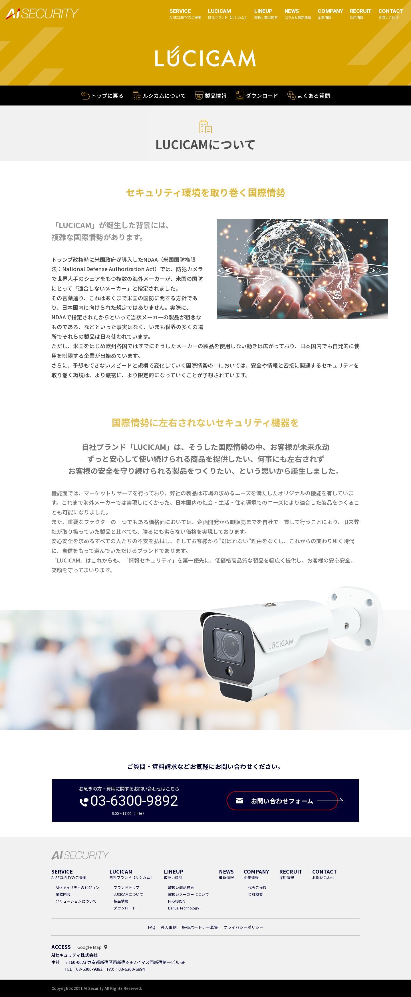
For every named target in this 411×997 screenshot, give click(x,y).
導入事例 (169, 927)
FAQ (151, 927)
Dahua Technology (183, 908)
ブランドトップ (127, 887)
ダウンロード (262, 96)
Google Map (89, 947)
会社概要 (255, 894)
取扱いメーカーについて (188, 894)
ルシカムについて (164, 96)
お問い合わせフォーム (294, 800)
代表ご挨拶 (257, 887)
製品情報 (216, 96)
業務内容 (63, 894)
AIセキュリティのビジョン (77, 887)
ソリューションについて (76, 901)
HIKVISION (176, 901)
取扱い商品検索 (181, 887)
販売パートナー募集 (200, 927)
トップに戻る (107, 95)
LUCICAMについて (128, 894)
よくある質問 (313, 96)
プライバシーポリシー (243, 927)
